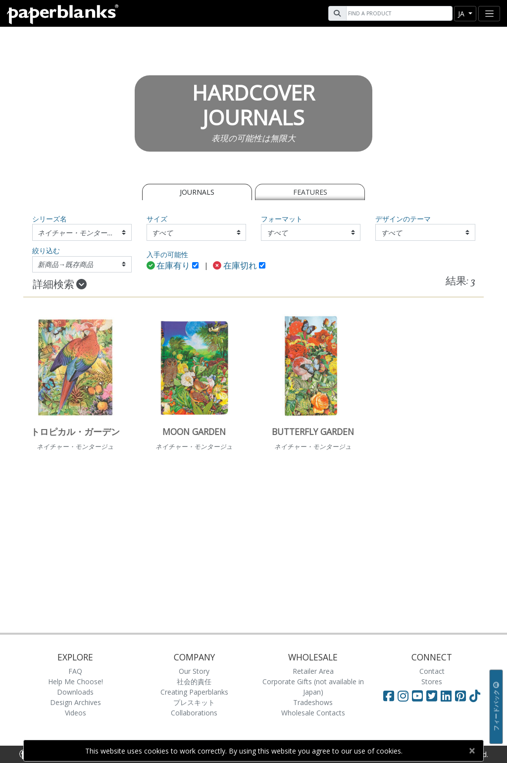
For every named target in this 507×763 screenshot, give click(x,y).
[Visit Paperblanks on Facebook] (388, 695)
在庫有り (169, 266)
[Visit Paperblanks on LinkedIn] (448, 695)
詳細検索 (60, 285)
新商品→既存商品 (65, 264)
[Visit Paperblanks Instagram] (403, 695)
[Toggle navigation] (489, 13)
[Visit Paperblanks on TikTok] (474, 695)
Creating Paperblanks (194, 692)
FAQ (75, 671)
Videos (75, 712)
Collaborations (194, 712)
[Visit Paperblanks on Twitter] (433, 695)
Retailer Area (313, 671)
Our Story (194, 671)
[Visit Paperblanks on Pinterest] (462, 695)
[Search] (398, 13)
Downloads (75, 692)
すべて (162, 232)
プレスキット (194, 702)
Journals (197, 192)
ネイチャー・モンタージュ (79, 232)
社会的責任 (194, 681)
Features (310, 192)
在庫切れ (235, 266)
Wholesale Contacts (313, 712)
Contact (432, 671)
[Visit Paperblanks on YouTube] (419, 695)
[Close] (471, 750)
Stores (431, 681)
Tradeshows (313, 702)
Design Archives (75, 702)
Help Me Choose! (75, 681)
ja (462, 13)
